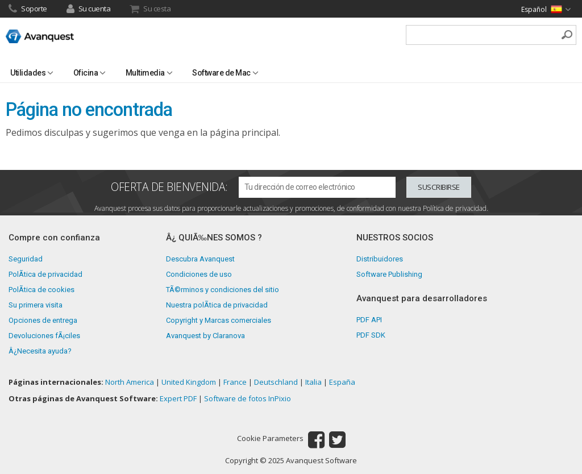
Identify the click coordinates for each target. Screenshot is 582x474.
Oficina (85, 72)
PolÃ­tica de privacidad (45, 274)
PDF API (369, 319)
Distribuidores (379, 259)
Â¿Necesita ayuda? (40, 351)
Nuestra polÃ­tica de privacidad (217, 305)
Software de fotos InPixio (247, 398)
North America (129, 382)
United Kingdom (188, 382)
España (342, 382)
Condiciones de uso (199, 274)
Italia (313, 382)
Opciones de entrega (43, 320)
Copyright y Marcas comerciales (218, 320)
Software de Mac (221, 72)
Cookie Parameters (270, 439)
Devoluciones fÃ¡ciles (44, 335)
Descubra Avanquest (200, 259)
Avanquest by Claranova (205, 335)
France (235, 382)
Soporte (28, 9)
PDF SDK (370, 335)
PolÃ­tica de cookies (41, 289)
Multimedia (145, 72)
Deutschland (276, 382)
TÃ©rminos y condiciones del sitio (222, 289)
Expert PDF (178, 398)
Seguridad (26, 259)
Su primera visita (36, 305)
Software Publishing (389, 274)
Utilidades (27, 72)
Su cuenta (88, 9)
